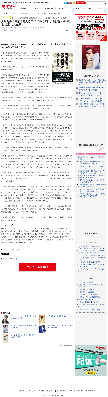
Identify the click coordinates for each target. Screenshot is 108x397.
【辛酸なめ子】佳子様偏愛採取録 (89, 297)
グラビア (62, 8)
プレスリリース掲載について (87, 391)
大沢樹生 (42, 28)
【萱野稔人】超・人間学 (86, 289)
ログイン (6, 250)
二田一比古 (35, 28)
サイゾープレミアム (8, 7)
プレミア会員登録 (37, 267)
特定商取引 (50, 391)
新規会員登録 (81, 3)
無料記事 (23, 8)
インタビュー (49, 8)
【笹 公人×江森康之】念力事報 (88, 302)
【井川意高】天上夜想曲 (86, 292)
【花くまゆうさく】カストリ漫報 (89, 309)
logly (71, 345)
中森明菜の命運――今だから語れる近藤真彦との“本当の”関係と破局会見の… (92, 82)
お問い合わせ (31, 391)
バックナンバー (75, 8)
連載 (36, 8)
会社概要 (21, 391)
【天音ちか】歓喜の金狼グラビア (89, 262)
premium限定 (20, 28)
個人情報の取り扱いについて (66, 391)
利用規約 (41, 391)
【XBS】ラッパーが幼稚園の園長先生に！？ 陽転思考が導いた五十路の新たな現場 (91, 257)
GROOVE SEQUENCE (85, 299)
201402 (13, 28)
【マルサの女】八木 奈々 (86, 282)
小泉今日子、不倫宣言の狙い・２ (59, 316)
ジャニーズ (28, 28)
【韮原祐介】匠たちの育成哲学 (88, 294)
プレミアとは (87, 8)
